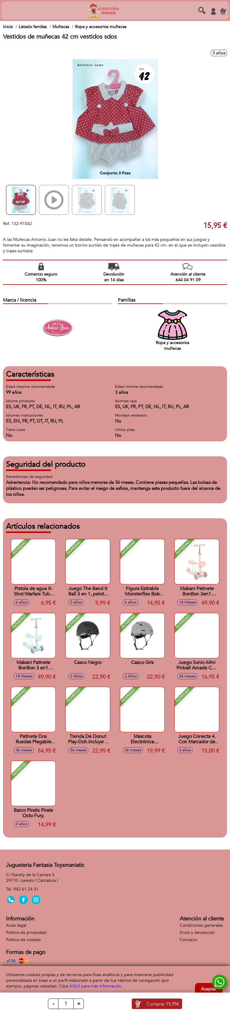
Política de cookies (23, 940)
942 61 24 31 (26, 889)
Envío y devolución (197, 932)
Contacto (188, 940)
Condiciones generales (201, 925)
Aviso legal (16, 925)
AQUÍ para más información (95, 986)
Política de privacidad (26, 932)
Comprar (163, 1004)
